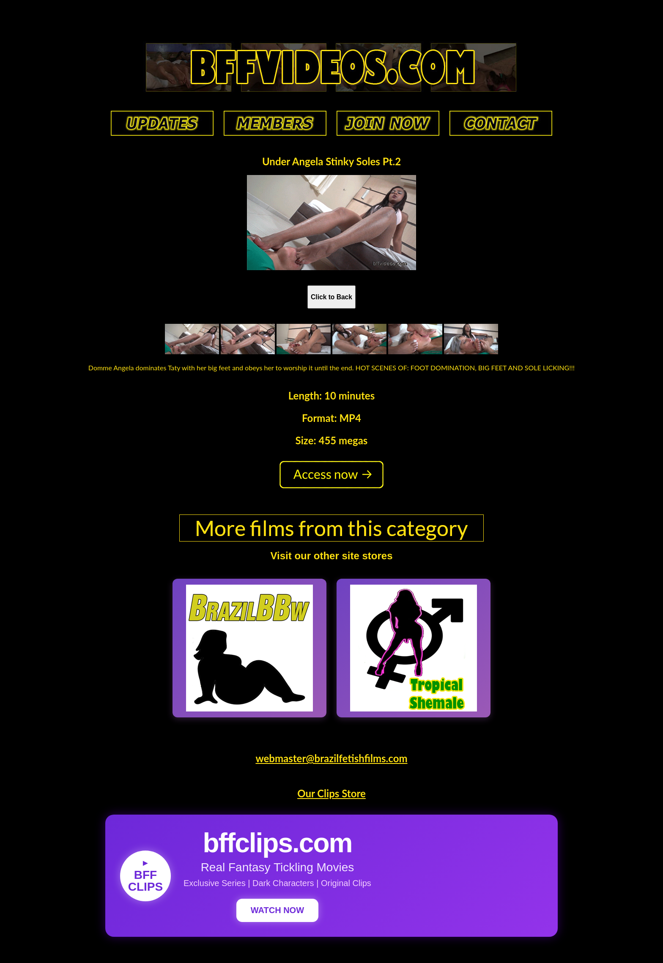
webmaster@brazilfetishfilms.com (331, 758)
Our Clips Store (331, 793)
